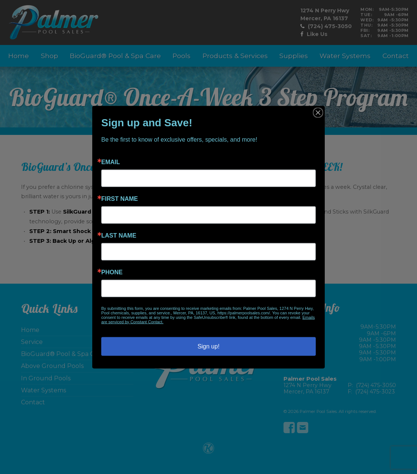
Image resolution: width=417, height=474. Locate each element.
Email (110, 162)
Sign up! (209, 346)
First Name (119, 199)
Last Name (118, 235)
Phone (112, 272)
